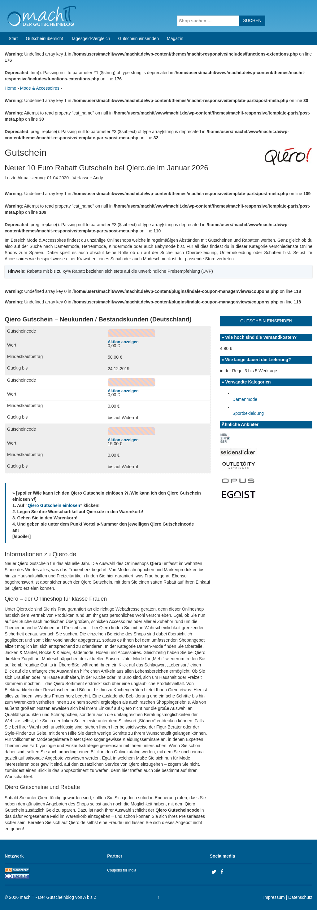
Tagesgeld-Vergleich (90, 38)
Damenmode (244, 399)
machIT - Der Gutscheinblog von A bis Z (58, 897)
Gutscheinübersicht (44, 38)
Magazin (175, 38)
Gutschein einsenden (138, 38)
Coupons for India (121, 870)
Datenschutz (300, 897)
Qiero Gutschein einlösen (54, 505)
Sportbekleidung (248, 413)
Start (13, 38)
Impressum (274, 897)
